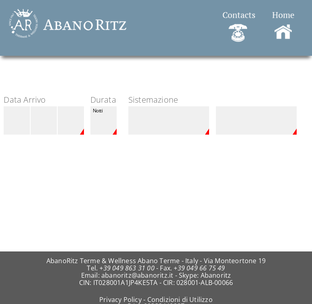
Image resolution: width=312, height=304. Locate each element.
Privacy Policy (120, 299)
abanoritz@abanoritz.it (137, 275)
